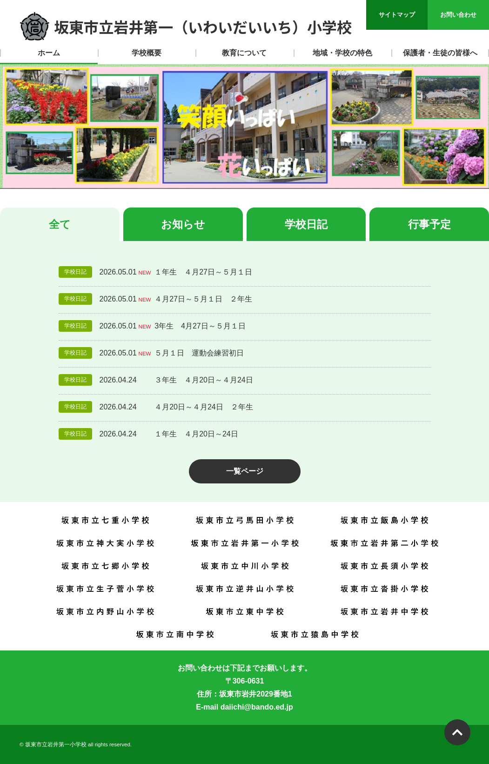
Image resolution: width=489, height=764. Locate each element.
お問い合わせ (458, 14)
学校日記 (306, 224)
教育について (244, 53)
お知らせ (183, 224)
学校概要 (146, 53)
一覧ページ (244, 471)
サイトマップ (397, 14)
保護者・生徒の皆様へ (440, 53)
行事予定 (429, 224)
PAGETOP (457, 732)
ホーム (49, 53)
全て (60, 224)
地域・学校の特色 (342, 53)
